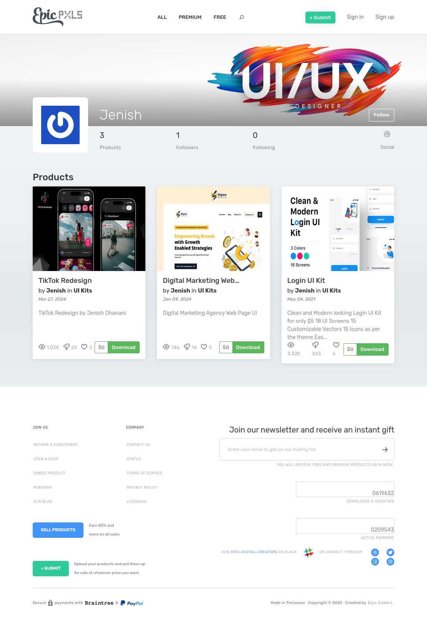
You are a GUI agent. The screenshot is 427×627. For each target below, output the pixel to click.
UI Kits (82, 290)
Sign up (384, 17)
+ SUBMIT (51, 568)
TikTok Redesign (65, 281)
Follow (381, 115)
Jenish (56, 290)
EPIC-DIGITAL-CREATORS (254, 552)
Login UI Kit (306, 281)
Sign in (355, 17)
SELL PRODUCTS (58, 529)
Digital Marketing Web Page (201, 281)
